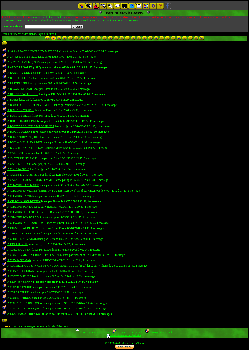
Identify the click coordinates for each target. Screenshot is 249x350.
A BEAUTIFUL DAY (19, 78)
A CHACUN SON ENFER (22, 212)
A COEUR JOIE (17, 244)
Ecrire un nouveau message (93, 332)
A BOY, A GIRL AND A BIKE (25, 142)
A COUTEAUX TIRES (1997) (24, 308)
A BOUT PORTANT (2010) (23, 137)
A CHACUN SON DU (20, 206)
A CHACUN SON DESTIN (23, 201)
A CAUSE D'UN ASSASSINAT (25, 174)
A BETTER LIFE (17, 83)
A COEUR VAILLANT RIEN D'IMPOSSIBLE (34, 254)
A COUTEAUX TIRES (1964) (24, 303)
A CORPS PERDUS (19, 297)
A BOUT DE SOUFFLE (22, 120)
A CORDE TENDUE (19, 287)
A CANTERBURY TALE (22, 158)
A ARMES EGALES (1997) (24, 67)
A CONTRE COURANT (21, 270)
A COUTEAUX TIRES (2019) (25, 313)
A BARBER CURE (18, 72)
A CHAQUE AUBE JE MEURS (26, 228)
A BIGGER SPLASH (19, 88)
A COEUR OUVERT (19, 249)
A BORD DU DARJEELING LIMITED (30, 104)
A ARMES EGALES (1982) (23, 62)
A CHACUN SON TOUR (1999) (26, 222)
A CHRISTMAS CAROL (22, 238)
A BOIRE (13, 99)
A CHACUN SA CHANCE (23, 185)
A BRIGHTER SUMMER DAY (25, 147)
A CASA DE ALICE (19, 163)
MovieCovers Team (132, 343)
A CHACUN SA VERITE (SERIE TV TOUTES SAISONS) (41, 190)
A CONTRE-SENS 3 (19, 281)
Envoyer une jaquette (159, 332)
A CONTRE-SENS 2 (19, 276)
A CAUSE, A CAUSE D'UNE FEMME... (31, 179)
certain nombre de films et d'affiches (48, 17)
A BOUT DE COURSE (20, 110)
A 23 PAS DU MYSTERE (22, 56)
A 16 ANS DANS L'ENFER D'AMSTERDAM (34, 51)
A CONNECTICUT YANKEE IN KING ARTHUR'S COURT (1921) (46, 265)
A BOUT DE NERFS (19, 115)
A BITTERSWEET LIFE (22, 94)
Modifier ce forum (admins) (124, 335)
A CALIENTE (15, 153)
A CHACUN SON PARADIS (24, 217)
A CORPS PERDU (18, 292)
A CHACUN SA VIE (19, 196)
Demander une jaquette (128, 332)
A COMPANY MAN (19, 260)
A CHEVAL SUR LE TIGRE (24, 233)
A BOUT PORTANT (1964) (24, 131)
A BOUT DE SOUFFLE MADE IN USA (30, 126)
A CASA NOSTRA (18, 169)
